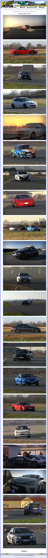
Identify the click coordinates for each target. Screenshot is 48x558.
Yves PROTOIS (17, 555)
